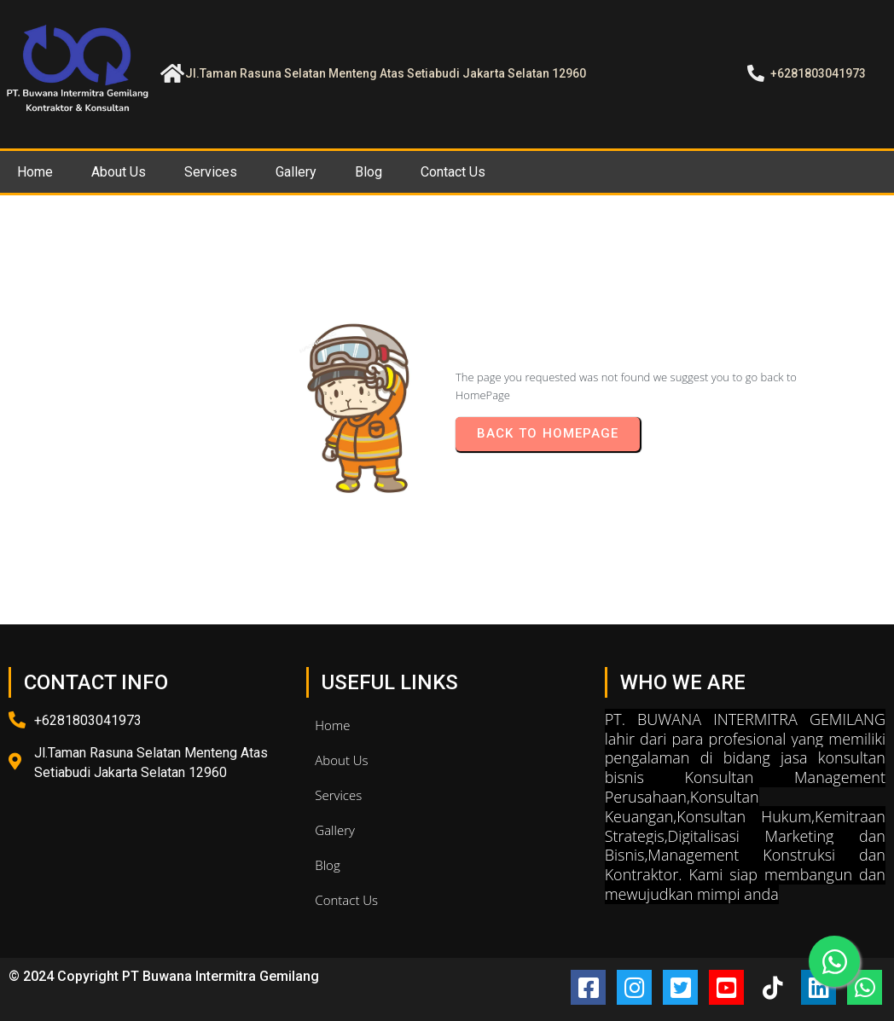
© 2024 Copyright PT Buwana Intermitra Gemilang (164, 976)
